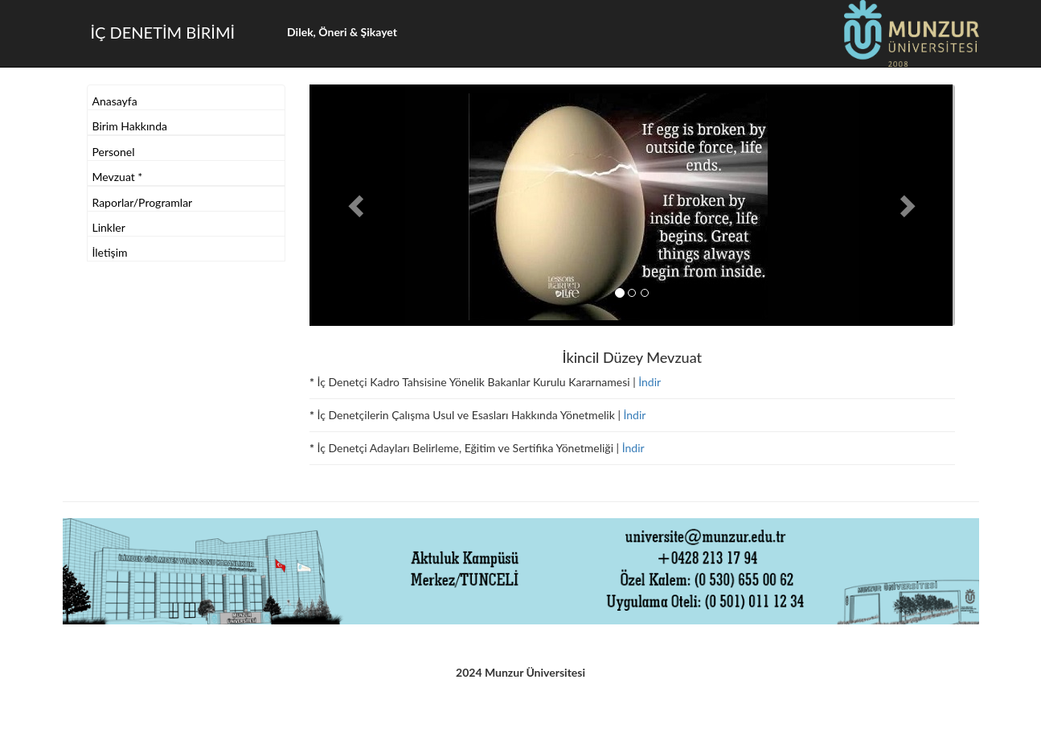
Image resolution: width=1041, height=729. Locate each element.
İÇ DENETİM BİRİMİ (163, 32)
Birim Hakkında (129, 126)
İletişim (110, 252)
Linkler (108, 227)
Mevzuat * (117, 176)
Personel (113, 152)
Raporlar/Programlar (142, 202)
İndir (649, 382)
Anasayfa (114, 101)
